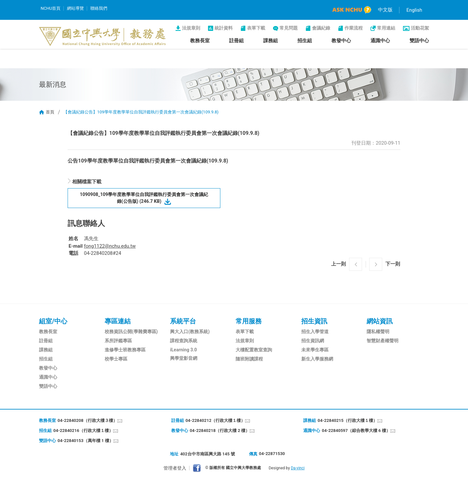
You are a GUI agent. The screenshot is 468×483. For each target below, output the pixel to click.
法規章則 (191, 28)
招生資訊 (314, 321)
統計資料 (223, 28)
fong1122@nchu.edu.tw (110, 246)
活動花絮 (420, 28)
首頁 (50, 112)
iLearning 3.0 (183, 349)
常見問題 (289, 28)
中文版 (385, 10)
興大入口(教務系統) (190, 331)
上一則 (338, 264)
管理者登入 (174, 468)
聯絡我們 (98, 8)
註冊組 (236, 41)
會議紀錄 (321, 28)
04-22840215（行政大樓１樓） (347, 420)
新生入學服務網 (317, 358)
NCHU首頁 (50, 8)
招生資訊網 (312, 340)
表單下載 (256, 28)
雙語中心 (419, 41)
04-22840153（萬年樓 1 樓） (85, 440)
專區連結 (118, 321)
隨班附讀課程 (249, 358)
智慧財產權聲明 (382, 340)
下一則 (392, 264)
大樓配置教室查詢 (254, 349)
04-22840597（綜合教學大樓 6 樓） (356, 430)
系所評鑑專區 (118, 340)
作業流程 (353, 28)
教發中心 (341, 41)
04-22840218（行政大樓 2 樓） (220, 430)
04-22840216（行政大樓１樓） (83, 430)
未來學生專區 (315, 349)
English (414, 10)
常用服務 (249, 321)
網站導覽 (75, 8)
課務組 (270, 41)
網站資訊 (380, 321)
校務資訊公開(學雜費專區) (131, 331)
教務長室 (200, 41)
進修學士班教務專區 (125, 349)
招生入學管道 (315, 331)
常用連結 (386, 28)
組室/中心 (53, 321)
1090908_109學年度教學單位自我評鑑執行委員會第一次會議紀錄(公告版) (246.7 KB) (144, 198)
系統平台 (183, 321)
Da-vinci (298, 468)
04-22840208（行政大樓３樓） (87, 420)
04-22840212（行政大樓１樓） (215, 420)
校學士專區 (116, 358)
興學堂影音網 (183, 358)
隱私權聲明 (378, 331)
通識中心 (380, 41)
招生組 (304, 41)
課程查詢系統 (183, 340)
